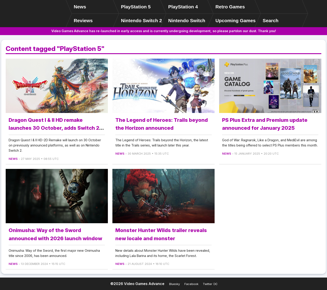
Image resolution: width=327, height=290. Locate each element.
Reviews (83, 20)
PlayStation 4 (183, 6)
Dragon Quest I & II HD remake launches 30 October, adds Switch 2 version (54, 128)
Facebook (191, 284)
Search (270, 20)
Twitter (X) (210, 284)
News (80, 6)
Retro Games (230, 6)
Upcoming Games (236, 20)
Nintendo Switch (186, 20)
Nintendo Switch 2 (141, 20)
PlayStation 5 (136, 6)
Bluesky (174, 284)
